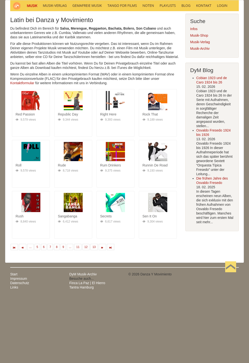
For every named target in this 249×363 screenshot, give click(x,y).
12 (86, 312)
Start (14, 340)
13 (94, 312)
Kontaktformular (22, 148)
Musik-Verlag (200, 107)
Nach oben (230, 340)
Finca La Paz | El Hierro (87, 348)
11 (77, 312)
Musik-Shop (199, 101)
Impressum (18, 344)
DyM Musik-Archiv (83, 340)
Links (14, 353)
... (30, 312)
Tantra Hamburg (81, 353)
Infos (193, 94)
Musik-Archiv (200, 114)
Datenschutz (19, 348)
